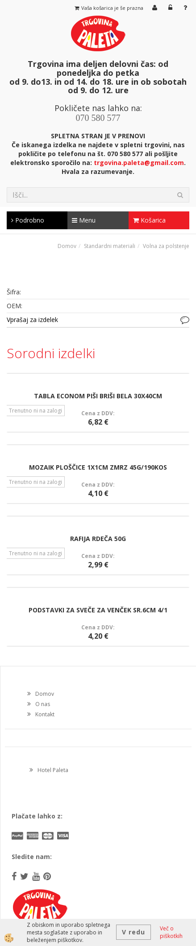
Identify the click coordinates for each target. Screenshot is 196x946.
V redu (133, 932)
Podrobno (27, 220)
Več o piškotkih (171, 932)
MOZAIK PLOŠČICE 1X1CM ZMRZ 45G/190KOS (98, 467)
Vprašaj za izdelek (32, 319)
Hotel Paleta (53, 770)
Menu (84, 220)
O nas (42, 704)
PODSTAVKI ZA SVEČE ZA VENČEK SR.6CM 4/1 (98, 610)
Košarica (149, 220)
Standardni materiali (109, 246)
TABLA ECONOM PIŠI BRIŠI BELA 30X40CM (98, 396)
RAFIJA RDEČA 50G (98, 538)
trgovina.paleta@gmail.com (139, 162)
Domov (67, 246)
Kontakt (44, 714)
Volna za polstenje (166, 246)
